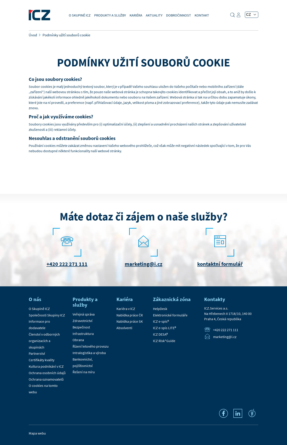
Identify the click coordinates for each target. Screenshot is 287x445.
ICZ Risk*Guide (164, 340)
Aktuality (154, 15)
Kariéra (136, 15)
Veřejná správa (84, 314)
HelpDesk (160, 308)
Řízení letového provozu (91, 346)
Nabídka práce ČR (129, 315)
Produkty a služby (110, 15)
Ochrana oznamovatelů (46, 379)
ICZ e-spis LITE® (164, 328)
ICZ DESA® (160, 334)
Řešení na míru (84, 372)
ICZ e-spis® (161, 321)
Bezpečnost (81, 327)
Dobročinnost (178, 15)
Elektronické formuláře (170, 315)
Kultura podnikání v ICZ (46, 366)
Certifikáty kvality (41, 360)
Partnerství (37, 353)
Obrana (78, 340)
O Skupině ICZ (80, 15)
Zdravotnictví (82, 320)
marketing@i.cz (143, 263)
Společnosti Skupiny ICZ (47, 315)
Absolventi (124, 328)
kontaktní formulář (220, 263)
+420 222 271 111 (67, 263)
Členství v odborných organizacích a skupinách (44, 340)
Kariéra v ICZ (125, 308)
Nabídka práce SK (129, 321)
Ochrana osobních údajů (47, 373)
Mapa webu (37, 433)
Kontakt (202, 15)
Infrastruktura (83, 333)
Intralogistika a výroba (89, 353)
